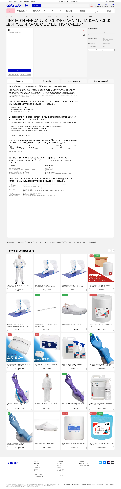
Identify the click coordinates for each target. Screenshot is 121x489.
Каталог (36, 5)
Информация (60, 461)
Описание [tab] (20, 81)
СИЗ (60, 10)
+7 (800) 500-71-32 (64, 1)
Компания (36, 461)
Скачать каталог (18, 1)
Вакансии (36, 469)
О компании (9, 1)
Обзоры (36, 465)
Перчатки (54, 10)
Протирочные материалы (69, 11)
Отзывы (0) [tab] (47, 81)
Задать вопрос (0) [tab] (101, 81)
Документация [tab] (74, 81)
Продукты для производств (36, 11)
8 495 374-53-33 (83, 463)
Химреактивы (10, 10)
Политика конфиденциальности (62, 474)
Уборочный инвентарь (82, 11)
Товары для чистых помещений (18, 16)
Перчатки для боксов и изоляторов (58, 16)
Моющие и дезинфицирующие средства (96, 11)
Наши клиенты (38, 472)
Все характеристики (101, 50)
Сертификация (38, 474)
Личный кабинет (110, 1)
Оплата (58, 465)
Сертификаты (37, 470)
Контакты (33, 1)
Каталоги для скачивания (60, 470)
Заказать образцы (25, 74)
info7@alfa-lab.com (84, 465)
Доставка (26, 1)
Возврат (59, 467)
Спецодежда (47, 10)
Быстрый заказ (13, 74)
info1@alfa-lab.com (75, 1)
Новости (36, 463)
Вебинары (37, 467)
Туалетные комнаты (109, 11)
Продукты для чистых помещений (22, 11)
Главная (8, 16)
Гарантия (59, 472)
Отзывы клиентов (38, 476)
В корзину (19, 70)
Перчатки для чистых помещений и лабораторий (37, 16)
